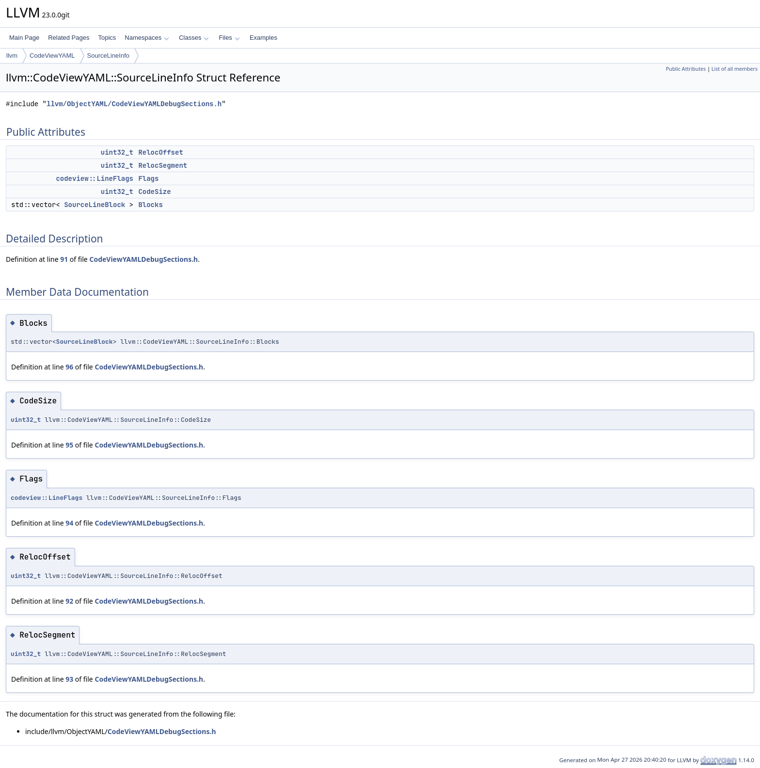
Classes (194, 37)
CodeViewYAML (52, 55)
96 (69, 366)
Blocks (150, 204)
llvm (11, 55)
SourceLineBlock (94, 204)
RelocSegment (162, 165)
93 (69, 679)
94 (69, 523)
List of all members (735, 68)
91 (64, 259)
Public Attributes (686, 68)
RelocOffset (160, 152)
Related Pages (68, 37)
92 (69, 601)
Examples (263, 37)
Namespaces (147, 37)
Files (229, 37)
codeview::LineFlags (94, 178)
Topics (107, 37)
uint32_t (117, 152)
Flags (148, 178)
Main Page (24, 37)
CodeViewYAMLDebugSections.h (143, 259)
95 (69, 444)
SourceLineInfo (108, 55)
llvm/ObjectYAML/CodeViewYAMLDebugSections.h (134, 104)
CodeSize (154, 191)
